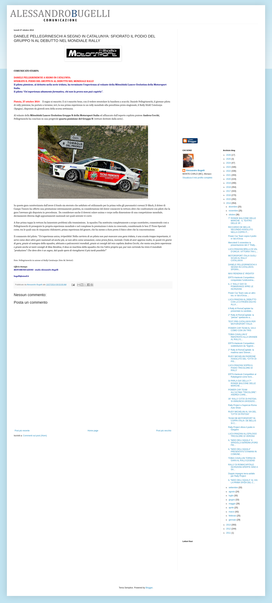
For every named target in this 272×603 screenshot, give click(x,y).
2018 (228, 187)
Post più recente (22, 430)
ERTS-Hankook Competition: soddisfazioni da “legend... (241, 344)
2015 (228, 199)
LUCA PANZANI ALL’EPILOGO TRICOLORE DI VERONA (242, 435)
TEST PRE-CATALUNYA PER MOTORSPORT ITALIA (241, 322)
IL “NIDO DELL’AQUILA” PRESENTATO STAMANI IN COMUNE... (242, 451)
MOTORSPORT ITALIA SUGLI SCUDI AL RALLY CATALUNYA (242, 258)
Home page (93, 430)
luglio (231, 495)
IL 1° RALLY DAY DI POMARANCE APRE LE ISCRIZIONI (240, 286)
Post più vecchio (163, 430)
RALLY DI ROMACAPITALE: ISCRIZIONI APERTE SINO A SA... (243, 467)
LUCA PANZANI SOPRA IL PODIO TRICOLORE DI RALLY (240, 368)
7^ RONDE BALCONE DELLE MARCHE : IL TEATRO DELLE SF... (242, 220)
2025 (228, 159)
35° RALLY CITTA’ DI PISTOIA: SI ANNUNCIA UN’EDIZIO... (242, 400)
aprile (231, 507)
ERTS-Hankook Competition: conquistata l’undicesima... (241, 278)
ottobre (232, 214)
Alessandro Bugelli (195, 170)
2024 (228, 163)
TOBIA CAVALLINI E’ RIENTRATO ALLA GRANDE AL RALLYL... (242, 337)
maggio (232, 503)
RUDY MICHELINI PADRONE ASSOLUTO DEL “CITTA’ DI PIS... (242, 359)
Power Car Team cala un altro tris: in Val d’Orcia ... (241, 294)
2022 (228, 171)
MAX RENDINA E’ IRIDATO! (241, 273)
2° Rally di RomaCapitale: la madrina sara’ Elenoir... (241, 351)
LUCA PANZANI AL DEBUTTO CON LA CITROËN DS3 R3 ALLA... (242, 302)
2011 (228, 533)
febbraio (233, 516)
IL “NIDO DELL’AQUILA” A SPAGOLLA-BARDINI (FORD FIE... (243, 442)
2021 (228, 175)
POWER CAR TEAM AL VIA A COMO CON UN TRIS (241, 329)
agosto (232, 491)
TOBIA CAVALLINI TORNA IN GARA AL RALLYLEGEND (241, 459)
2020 (228, 179)
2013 (228, 525)
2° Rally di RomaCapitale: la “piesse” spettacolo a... (241, 316)
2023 (228, 167)
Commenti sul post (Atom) (35, 435)
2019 (228, 183)
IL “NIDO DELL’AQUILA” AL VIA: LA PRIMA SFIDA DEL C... (243, 481)
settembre (233, 487)
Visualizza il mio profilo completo (197, 177)
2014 (228, 203)
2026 (228, 155)
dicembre (233, 207)
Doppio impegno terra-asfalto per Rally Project (241, 474)
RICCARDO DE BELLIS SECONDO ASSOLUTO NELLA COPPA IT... (240, 229)
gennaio (233, 520)
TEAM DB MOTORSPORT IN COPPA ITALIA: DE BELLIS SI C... (242, 420)
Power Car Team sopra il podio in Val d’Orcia (242, 237)
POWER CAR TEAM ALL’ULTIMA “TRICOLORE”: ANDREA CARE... (242, 392)
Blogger (149, 588)
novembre (233, 210)
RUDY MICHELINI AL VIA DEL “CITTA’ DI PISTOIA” (242, 413)
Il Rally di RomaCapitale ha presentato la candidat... (240, 309)
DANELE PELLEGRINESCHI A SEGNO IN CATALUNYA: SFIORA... (242, 267)
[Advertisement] (93, 403)
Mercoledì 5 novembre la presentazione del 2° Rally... (242, 243)
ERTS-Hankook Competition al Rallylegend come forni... (242, 375)
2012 (228, 529)
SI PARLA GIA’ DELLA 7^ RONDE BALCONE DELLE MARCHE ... (242, 383)
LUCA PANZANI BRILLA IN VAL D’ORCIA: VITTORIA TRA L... (243, 250)
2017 (228, 191)
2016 (228, 195)
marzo (232, 512)
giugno (232, 500)
